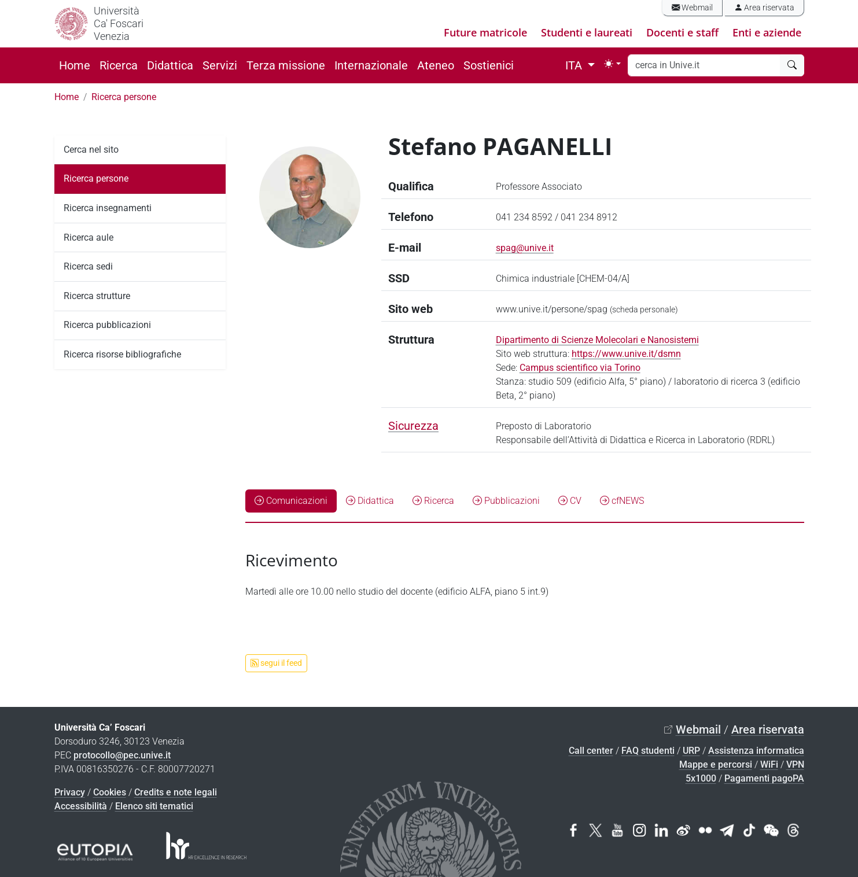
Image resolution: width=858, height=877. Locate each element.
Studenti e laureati (586, 32)
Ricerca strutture (97, 295)
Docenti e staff (682, 32)
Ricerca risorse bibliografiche (122, 354)
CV (569, 500)
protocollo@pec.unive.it (122, 755)
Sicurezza (413, 426)
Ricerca (119, 65)
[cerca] (792, 65)
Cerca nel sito (91, 149)
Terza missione (285, 65)
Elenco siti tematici (154, 806)
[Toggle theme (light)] (612, 63)
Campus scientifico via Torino (580, 367)
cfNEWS (622, 500)
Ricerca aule (88, 237)
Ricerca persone (123, 96)
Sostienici (488, 65)
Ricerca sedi (88, 266)
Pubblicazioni (506, 500)
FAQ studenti (648, 750)
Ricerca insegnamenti (108, 207)
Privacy (69, 792)
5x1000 (701, 778)
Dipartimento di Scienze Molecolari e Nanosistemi (597, 339)
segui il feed (276, 663)
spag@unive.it (525, 247)
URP (691, 750)
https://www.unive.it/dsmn (626, 353)
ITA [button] (575, 65)
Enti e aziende (766, 32)
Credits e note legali (175, 792)
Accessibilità (80, 806)
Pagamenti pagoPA (764, 778)
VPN (795, 764)
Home (74, 65)
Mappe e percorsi (715, 764)
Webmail (692, 8)
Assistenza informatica (756, 750)
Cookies (109, 792)
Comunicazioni (291, 500)
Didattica (170, 65)
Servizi (219, 65)
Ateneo (435, 65)
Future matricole (485, 32)
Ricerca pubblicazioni (107, 324)
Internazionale (371, 65)
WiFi (769, 764)
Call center (591, 750)
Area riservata (764, 8)
